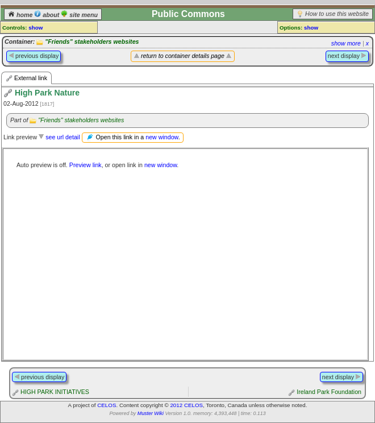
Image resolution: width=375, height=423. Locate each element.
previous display (34, 55)
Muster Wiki (151, 413)
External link (26, 78)
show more (346, 43)
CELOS (106, 405)
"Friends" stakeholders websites (92, 41)
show (35, 27)
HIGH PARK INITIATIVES (54, 391)
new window (161, 137)
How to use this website (337, 13)
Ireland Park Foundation (329, 391)
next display (347, 55)
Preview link (85, 164)
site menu (79, 14)
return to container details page (182, 55)
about (47, 14)
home (21, 14)
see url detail (62, 137)
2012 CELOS (186, 405)
